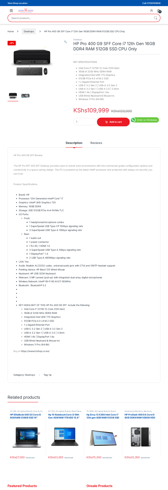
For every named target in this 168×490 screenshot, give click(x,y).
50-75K (51, 411)
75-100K (90, 411)
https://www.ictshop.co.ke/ (35, 351)
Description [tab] (74, 143)
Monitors (147, 411)
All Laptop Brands (24, 411)
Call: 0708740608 (151, 3)
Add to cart (115, 121)
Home (11, 31)
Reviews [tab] (96, 143)
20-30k (13, 411)
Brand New (76, 411)
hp (50, 374)
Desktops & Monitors (134, 411)
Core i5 (36, 411)
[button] (65, 42)
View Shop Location (17, 3)
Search (155, 18)
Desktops (29, 31)
